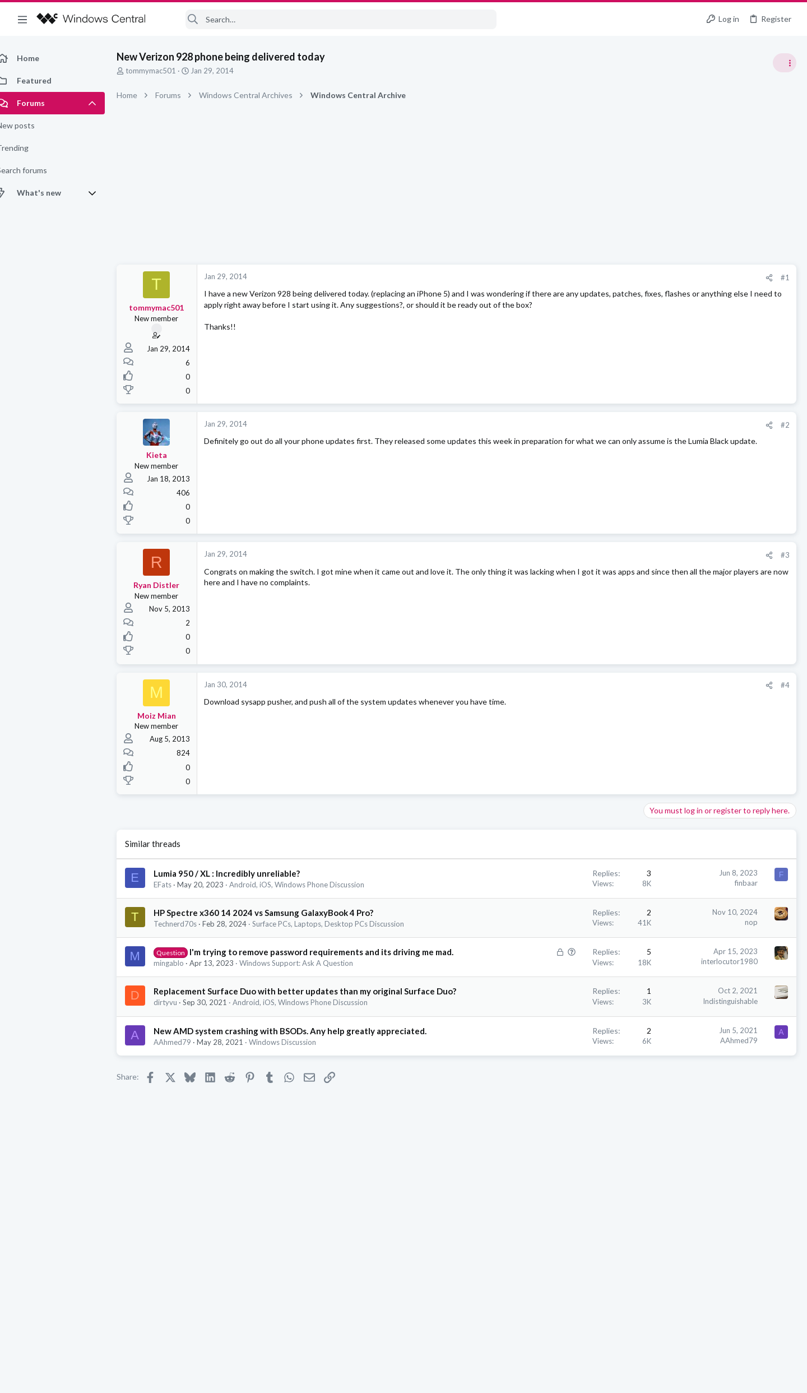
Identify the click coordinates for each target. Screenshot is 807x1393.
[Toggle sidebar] (784, 62)
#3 (605, 554)
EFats (175, 884)
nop (571, 922)
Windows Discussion (294, 1087)
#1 (605, 277)
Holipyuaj (780, 809)
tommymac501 (163, 70)
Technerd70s (187, 923)
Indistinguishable (550, 1023)
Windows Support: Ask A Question (308, 984)
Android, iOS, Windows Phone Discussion (309, 884)
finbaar (566, 882)
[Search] (328, 19)
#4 (605, 685)
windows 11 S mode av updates (703, 683)
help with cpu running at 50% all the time (719, 630)
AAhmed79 (184, 1087)
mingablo (181, 984)
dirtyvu (177, 1036)
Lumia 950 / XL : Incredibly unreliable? (239, 873)
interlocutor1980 (549, 971)
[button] (22, 19)
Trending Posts (660, 606)
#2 (605, 424)
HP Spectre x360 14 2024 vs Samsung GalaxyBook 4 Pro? (276, 913)
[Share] (589, 277)
